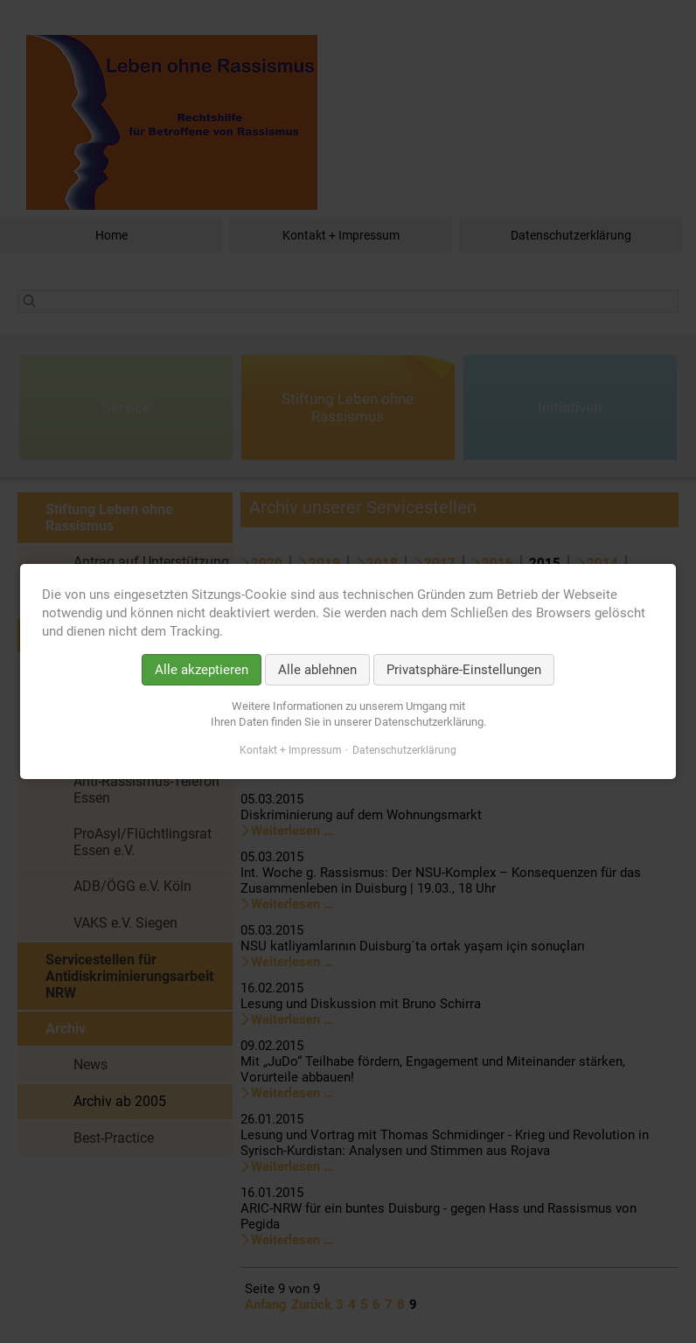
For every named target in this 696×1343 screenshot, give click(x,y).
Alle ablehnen (317, 670)
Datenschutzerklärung (404, 750)
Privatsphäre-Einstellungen (463, 670)
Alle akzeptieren (201, 670)
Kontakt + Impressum (291, 750)
